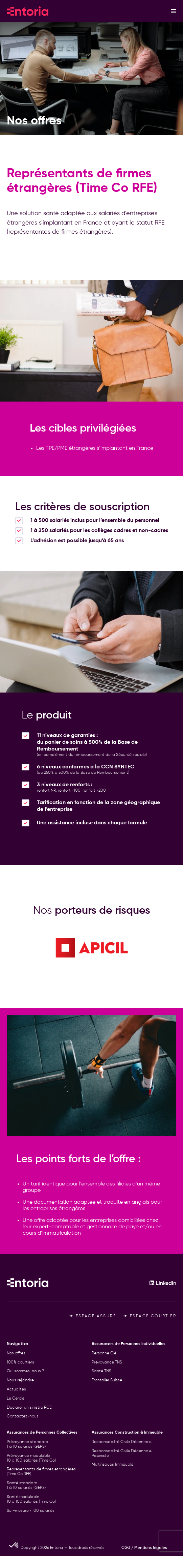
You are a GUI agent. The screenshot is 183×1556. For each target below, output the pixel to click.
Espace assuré (92, 1316)
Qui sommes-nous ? (25, 1371)
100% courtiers (20, 1362)
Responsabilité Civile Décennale (122, 1442)
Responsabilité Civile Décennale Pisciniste (122, 1453)
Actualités (16, 1389)
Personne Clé (104, 1353)
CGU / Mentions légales (144, 1548)
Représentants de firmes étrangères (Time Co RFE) (41, 1471)
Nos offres (16, 1353)
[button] (14, 1544)
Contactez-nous (23, 1416)
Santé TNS (101, 1371)
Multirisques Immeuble (112, 1465)
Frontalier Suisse (107, 1380)
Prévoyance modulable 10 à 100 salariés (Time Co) (31, 1458)
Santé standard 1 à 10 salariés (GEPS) (26, 1485)
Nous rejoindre (20, 1380)
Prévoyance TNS (107, 1362)
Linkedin (162, 1283)
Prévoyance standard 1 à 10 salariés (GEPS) (27, 1444)
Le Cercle (15, 1399)
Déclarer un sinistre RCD (29, 1408)
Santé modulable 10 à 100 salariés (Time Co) (31, 1499)
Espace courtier (149, 1316)
